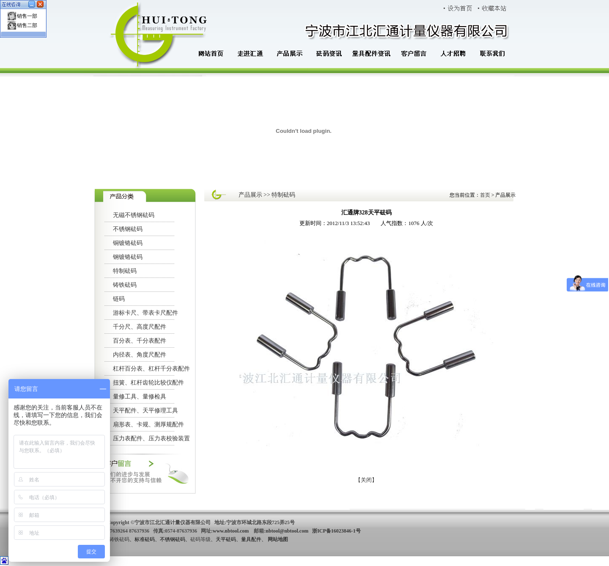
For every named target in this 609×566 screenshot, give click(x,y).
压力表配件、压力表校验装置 (151, 438)
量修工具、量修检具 (139, 396)
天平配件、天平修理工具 (145, 410)
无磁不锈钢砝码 (133, 215)
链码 (119, 299)
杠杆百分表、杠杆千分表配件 (151, 368)
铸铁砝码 (125, 285)
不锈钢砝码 (128, 229)
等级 (205, 539)
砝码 (195, 539)
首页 (485, 195)
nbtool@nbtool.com (287, 531)
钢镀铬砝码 (128, 257)
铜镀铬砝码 (128, 243)
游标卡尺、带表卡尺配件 (145, 313)
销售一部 (27, 16)
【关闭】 (366, 480)
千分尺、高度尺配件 (139, 327)
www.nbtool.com (231, 531)
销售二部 (27, 25)
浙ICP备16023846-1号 (336, 531)
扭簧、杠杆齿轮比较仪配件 (148, 382)
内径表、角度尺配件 (139, 355)
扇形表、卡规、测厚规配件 (148, 424)
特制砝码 (125, 271)
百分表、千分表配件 (139, 341)
